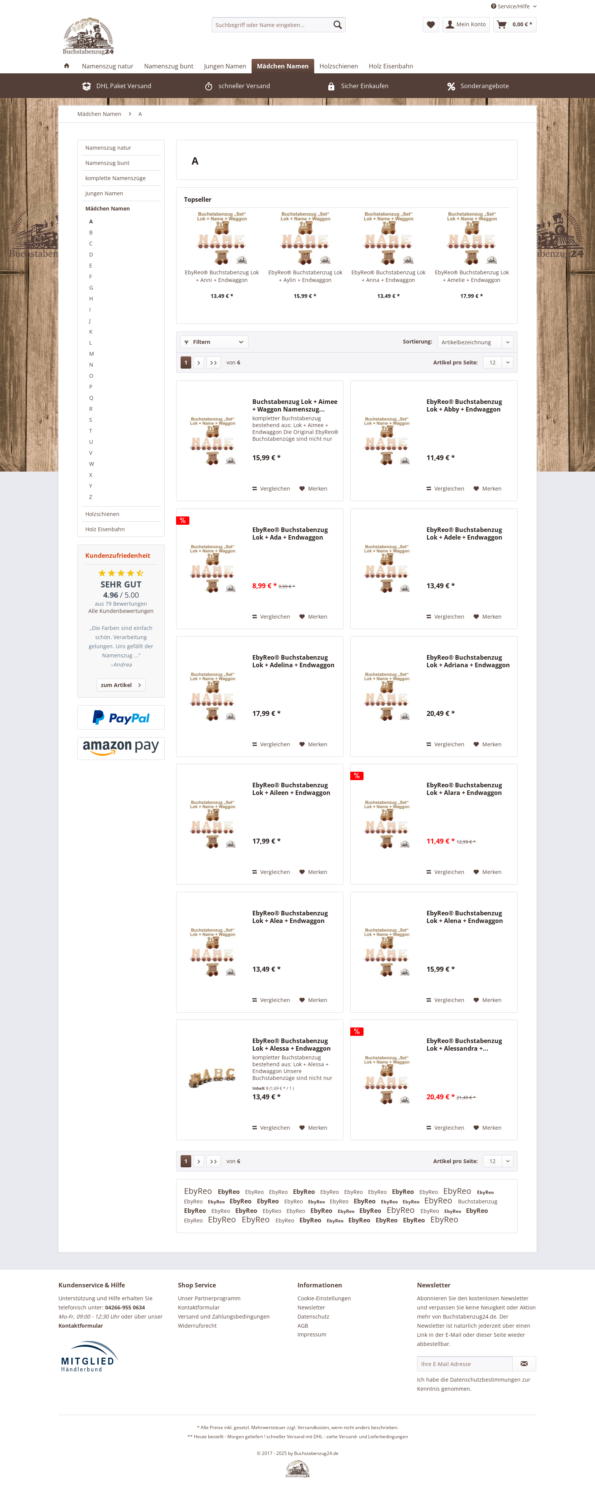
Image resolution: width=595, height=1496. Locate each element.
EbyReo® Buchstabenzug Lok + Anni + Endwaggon (222, 276)
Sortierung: (417, 341)
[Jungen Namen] (225, 66)
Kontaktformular (199, 1307)
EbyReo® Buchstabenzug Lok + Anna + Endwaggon (388, 276)
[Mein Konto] (466, 24)
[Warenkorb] (515, 24)
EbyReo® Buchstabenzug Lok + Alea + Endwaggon (290, 917)
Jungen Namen (104, 193)
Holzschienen (102, 514)
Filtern (197, 341)
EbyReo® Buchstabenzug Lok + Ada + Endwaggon (290, 533)
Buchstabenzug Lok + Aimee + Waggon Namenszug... (294, 405)
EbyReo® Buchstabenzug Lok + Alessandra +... (464, 1044)
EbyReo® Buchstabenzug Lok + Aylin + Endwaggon (305, 276)
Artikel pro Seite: (455, 362)
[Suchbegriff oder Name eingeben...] (279, 24)
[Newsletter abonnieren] (524, 1363)
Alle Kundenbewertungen (121, 610)
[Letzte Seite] (213, 362)
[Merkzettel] (431, 24)
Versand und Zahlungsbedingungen (224, 1316)
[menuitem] (279, 24)
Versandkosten (313, 1427)
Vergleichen (271, 488)
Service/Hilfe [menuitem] (511, 6)
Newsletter (311, 1307)
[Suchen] (338, 24)
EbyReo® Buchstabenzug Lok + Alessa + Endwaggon (291, 1044)
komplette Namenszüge (115, 178)
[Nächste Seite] (199, 362)
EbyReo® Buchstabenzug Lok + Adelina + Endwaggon (293, 661)
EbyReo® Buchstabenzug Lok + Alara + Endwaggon (464, 788)
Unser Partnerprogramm (209, 1298)
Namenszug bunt (107, 162)
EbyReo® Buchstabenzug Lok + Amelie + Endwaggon (472, 276)
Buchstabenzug (477, 1201)
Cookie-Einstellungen (324, 1298)
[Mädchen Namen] (283, 66)
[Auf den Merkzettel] (313, 488)
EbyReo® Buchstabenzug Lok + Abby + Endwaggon (464, 405)
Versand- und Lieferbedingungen (373, 1436)
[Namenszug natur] (108, 66)
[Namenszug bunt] (169, 66)
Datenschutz (313, 1316)
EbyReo (199, 1191)
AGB (303, 1325)
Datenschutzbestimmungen (485, 1379)
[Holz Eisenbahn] (391, 66)
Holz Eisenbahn (105, 529)
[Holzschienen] (339, 66)
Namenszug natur (108, 147)
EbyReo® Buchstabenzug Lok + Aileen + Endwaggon (291, 788)
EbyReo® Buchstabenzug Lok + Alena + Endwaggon (465, 917)
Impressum (312, 1334)
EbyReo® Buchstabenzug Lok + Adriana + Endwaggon (468, 661)
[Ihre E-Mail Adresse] (465, 1363)
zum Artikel (121, 684)
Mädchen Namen (107, 208)
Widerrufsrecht (197, 1325)
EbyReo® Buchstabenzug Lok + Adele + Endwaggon (464, 533)
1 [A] (185, 362)
